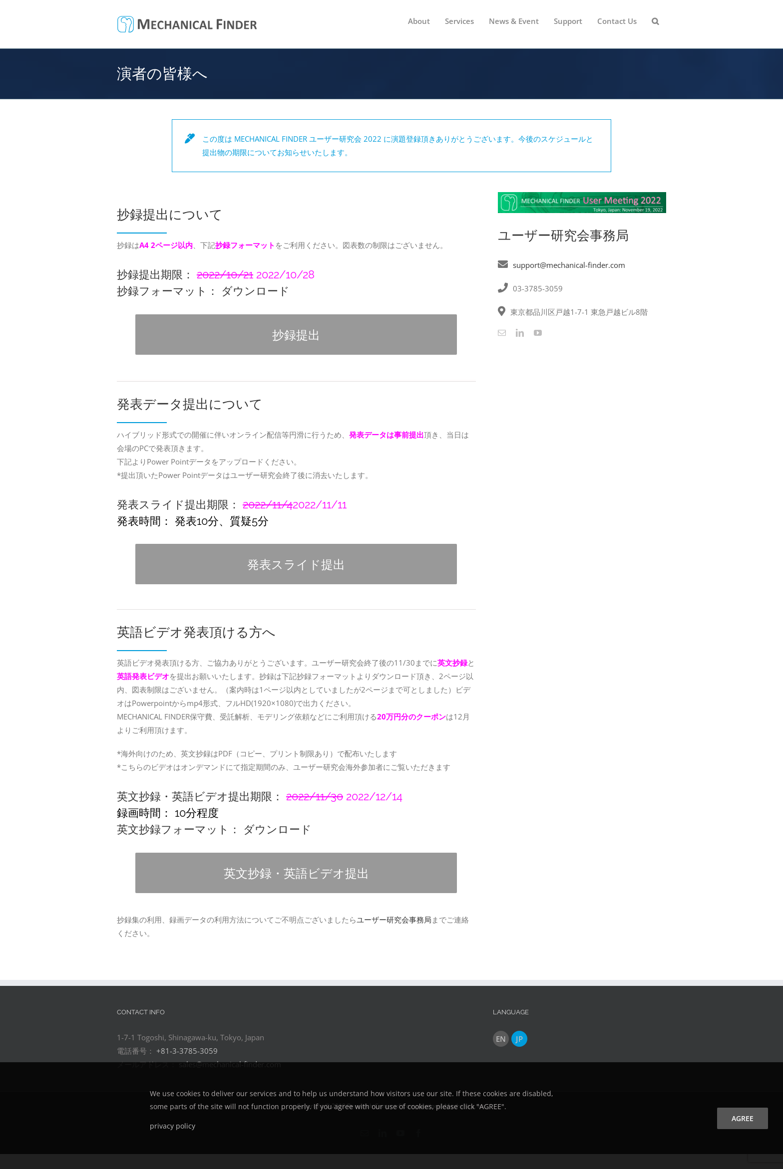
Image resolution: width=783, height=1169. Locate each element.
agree (743, 1118)
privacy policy (172, 1126)
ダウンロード (255, 290)
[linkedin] (520, 333)
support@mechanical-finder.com (569, 265)
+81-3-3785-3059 (187, 1051)
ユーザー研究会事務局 (394, 920)
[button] (655, 21)
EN (501, 1039)
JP (519, 1039)
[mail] (502, 333)
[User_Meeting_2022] (582, 196)
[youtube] (538, 333)
